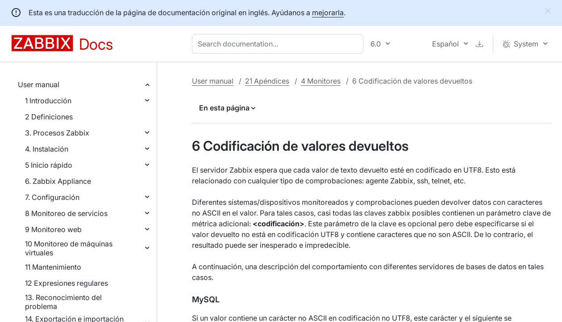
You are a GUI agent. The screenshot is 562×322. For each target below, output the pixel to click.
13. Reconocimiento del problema (63, 302)
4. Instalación (46, 148)
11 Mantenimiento (53, 267)
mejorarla (328, 12)
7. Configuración (52, 197)
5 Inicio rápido (48, 165)
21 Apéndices (267, 80)
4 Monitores (321, 80)
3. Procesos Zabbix (57, 132)
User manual (38, 84)
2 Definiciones (49, 116)
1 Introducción (48, 100)
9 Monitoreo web (53, 229)
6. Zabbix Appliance (58, 181)
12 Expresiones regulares (66, 283)
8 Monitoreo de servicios (66, 213)
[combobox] (279, 43)
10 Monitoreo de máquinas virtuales (68, 248)
